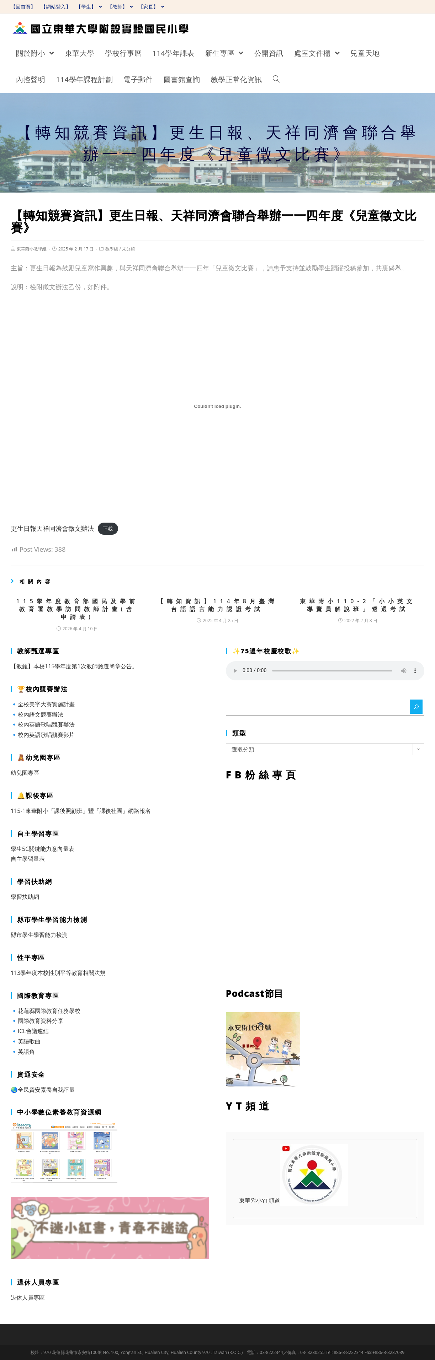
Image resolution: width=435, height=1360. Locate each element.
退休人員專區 (28, 1297)
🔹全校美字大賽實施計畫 (43, 704)
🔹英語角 (23, 1052)
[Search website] (276, 79)
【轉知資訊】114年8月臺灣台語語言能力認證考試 (217, 605)
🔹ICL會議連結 (30, 1031)
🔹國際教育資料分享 (37, 1021)
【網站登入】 (56, 6)
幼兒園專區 (25, 773)
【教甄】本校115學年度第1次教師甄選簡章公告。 (74, 666)
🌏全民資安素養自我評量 (43, 1090)
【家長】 (151, 6)
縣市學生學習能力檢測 (39, 935)
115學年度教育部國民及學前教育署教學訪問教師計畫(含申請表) (77, 609)
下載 (108, 528)
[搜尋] (416, 707)
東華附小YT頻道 (293, 1201)
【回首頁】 (23, 6)
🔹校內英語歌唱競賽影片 (43, 735)
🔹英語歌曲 (26, 1041)
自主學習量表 (28, 859)
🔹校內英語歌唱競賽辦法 (43, 724)
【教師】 (120, 6)
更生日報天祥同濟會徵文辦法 (52, 528)
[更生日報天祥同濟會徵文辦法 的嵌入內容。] (217, 406)
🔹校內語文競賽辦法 (37, 714)
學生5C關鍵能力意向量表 (42, 849)
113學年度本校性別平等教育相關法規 (58, 973)
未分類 (128, 249)
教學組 (111, 249)
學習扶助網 (25, 897)
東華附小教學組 (32, 249)
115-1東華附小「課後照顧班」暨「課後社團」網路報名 (81, 811)
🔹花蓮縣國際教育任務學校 (45, 1011)
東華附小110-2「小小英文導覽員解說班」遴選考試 (358, 605)
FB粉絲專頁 (325, 882)
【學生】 (89, 6)
